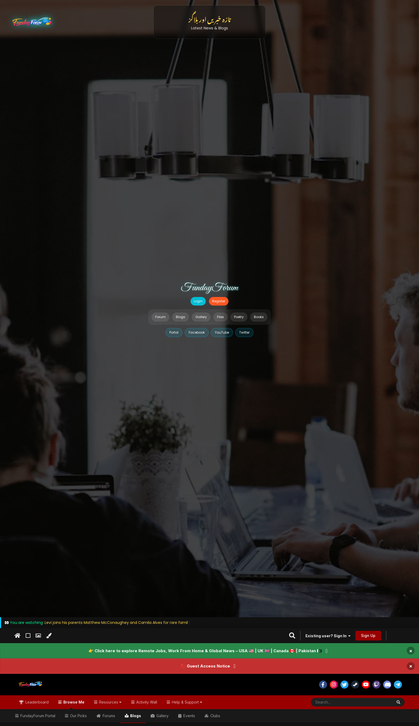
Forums (108, 715)
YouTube (222, 332)
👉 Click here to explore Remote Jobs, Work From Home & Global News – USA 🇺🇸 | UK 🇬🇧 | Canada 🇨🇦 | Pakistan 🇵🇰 (205, 650)
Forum (160, 317)
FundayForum (209, 288)
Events (188, 715)
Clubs (214, 715)
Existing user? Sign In (328, 636)
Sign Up (368, 635)
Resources (110, 702)
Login (198, 301)
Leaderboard (36, 702)
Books (259, 317)
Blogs (180, 317)
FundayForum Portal (37, 715)
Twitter (244, 332)
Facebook (197, 332)
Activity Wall (146, 702)
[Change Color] (49, 636)
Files (220, 317)
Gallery (201, 317)
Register (218, 301)
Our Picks (78, 715)
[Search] (338, 702)
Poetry (239, 317)
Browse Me (73, 704)
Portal (174, 332)
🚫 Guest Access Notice (205, 666)
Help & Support (186, 702)
